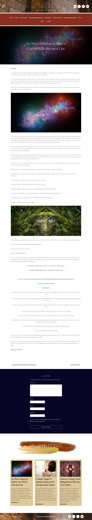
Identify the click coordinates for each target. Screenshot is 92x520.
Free (80, 17)
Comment (33, 382)
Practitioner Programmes (36, 17)
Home (11, 17)
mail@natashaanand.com (46, 516)
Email (32, 405)
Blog (43, 21)
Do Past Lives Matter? (75, 364)
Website (32, 412)
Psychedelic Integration (70, 17)
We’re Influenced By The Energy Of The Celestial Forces (23, 364)
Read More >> (15, 502)
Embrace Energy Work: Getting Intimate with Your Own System (70, 482)
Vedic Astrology (57, 17)
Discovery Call (39, 341)
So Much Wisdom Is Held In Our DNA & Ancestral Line (20, 482)
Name (32, 399)
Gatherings (48, 17)
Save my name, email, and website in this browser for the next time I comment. (46, 420)
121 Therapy (23, 17)
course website (25, 341)
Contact (49, 21)
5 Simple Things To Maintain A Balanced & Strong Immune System (45, 482)
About (16, 17)
